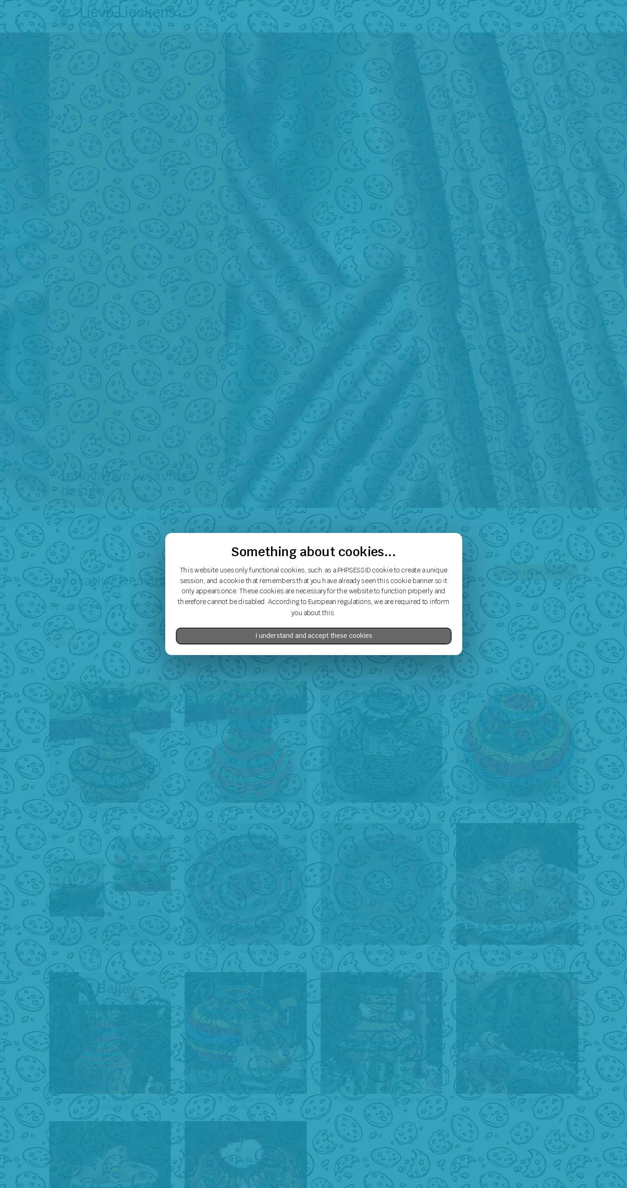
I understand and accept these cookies (313, 636)
